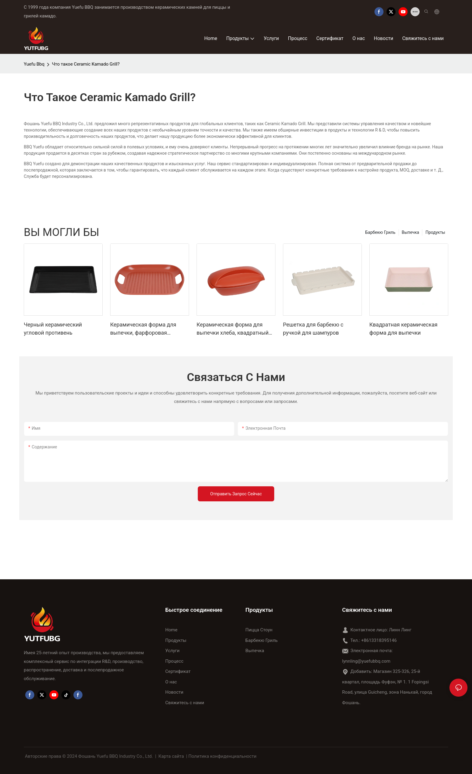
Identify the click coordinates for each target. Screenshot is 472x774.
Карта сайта (171, 756)
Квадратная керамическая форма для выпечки (403, 328)
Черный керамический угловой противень (53, 328)
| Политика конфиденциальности (221, 756)
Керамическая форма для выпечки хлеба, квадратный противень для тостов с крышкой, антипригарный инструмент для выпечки (233, 329)
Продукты (435, 232)
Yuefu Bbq (34, 64)
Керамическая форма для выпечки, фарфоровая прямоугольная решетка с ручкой (143, 329)
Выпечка (410, 232)
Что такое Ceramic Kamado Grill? (86, 64)
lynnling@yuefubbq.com (366, 661)
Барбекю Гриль (380, 232)
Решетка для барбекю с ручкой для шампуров (313, 328)
